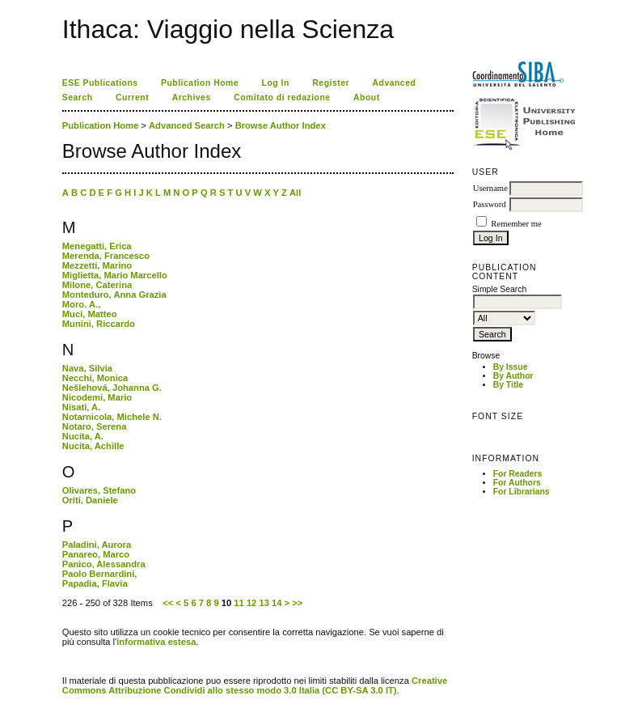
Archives (191, 97)
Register (330, 82)
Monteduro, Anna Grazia (114, 294)
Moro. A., (81, 304)
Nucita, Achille (93, 446)
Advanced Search (187, 125)
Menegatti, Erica (97, 246)
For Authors (517, 482)
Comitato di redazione (282, 97)
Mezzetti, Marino (97, 265)
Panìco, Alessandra (104, 564)
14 (276, 603)
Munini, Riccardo (98, 324)
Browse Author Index (280, 125)
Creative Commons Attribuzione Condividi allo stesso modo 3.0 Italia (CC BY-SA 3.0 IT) (254, 685)
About (366, 97)
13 (263, 603)
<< (168, 603)
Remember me (516, 223)
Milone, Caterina (97, 285)
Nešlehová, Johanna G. (112, 387)
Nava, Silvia (87, 368)
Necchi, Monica (95, 378)
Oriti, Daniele (90, 500)
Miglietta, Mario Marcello (114, 275)
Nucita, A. (83, 436)
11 (238, 603)
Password (489, 204)
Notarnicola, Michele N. (112, 417)
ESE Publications (100, 82)
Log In (275, 82)
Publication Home (200, 82)
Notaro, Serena (94, 426)
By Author (513, 375)
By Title (508, 384)
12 (251, 603)
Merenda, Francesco (106, 256)
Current (132, 97)
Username (490, 188)
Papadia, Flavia (95, 583)
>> (297, 603)
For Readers (518, 473)
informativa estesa (156, 642)
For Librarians (521, 491)
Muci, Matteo (89, 314)
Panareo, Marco (95, 554)
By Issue (510, 367)
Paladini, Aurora (96, 544)
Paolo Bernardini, (99, 574)
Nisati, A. (81, 407)
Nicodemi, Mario (97, 397)
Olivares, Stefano (99, 490)
